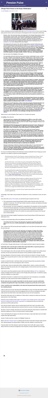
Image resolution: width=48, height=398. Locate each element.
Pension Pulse (14, 2)
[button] (46, 9)
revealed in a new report (9, 41)
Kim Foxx (37, 271)
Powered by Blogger (24, 390)
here (23, 114)
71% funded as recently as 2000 (35, 45)
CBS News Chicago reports (10, 320)
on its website (28, 100)
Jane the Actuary (27, 31)
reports (33, 31)
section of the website (13, 198)
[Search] (46, 2)
